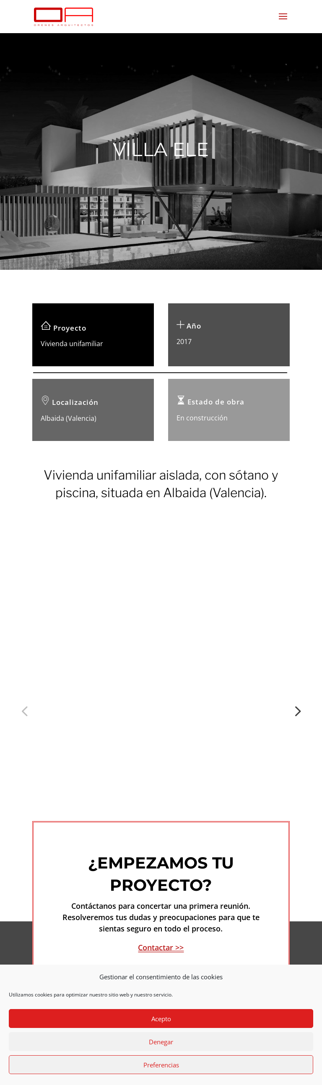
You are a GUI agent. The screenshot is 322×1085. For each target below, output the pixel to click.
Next (296, 678)
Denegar (161, 1042)
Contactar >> (161, 882)
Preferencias (161, 1065)
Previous (26, 678)
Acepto (161, 1019)
